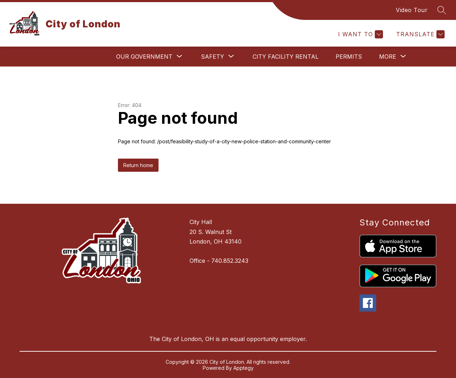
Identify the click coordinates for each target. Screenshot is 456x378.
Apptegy (243, 368)
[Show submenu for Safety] (212, 56)
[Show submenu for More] (387, 56)
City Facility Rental (285, 56)
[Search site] (441, 10)
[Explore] (344, 34)
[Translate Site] (419, 34)
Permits (349, 56)
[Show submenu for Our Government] (144, 56)
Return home (138, 165)
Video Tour (412, 10)
